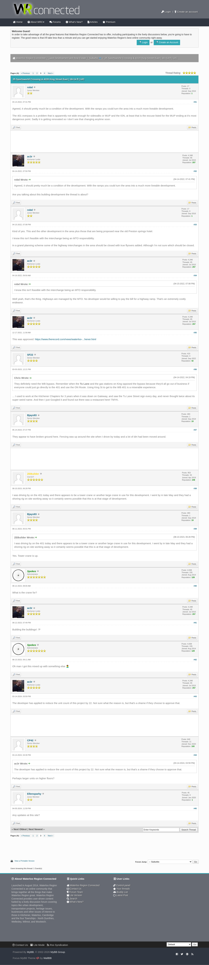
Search (72, 898)
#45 (195, 808)
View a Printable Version (24, 861)
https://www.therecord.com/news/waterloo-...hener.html (65, 339)
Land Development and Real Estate (67, 58)
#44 (195, 755)
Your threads (121, 888)
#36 (195, 369)
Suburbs (93, 58)
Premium (109, 22)
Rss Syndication (57, 944)
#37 (195, 430)
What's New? (74, 22)
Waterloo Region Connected (31, 58)
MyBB (30, 952)
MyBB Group (57, 952)
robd (30, 87)
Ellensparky (34, 793)
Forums (55, 22)
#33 (195, 225)
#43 (195, 696)
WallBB (47, 958)
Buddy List (120, 892)
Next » (50, 73)
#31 (195, 102)
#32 (195, 171)
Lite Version (74, 895)
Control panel (121, 885)
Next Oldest (20, 829)
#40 (195, 586)
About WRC (36, 22)
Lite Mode (37, 944)
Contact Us (74, 888)
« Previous (25, 73)
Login (166, 11)
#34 (195, 275)
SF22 (30, 354)
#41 (195, 623)
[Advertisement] (104, 141)
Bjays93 (32, 415)
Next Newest (36, 829)
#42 (195, 660)
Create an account (186, 11)
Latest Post (120, 895)
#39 (195, 529)
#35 (195, 333)
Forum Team (75, 892)
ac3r (29, 156)
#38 (195, 488)
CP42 (30, 740)
